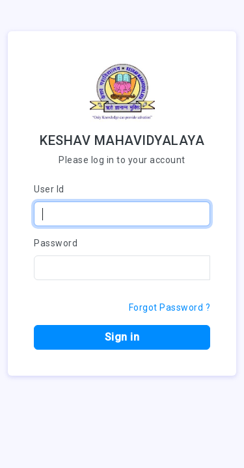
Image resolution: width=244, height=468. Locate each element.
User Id (49, 189)
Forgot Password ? (170, 307)
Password (55, 243)
